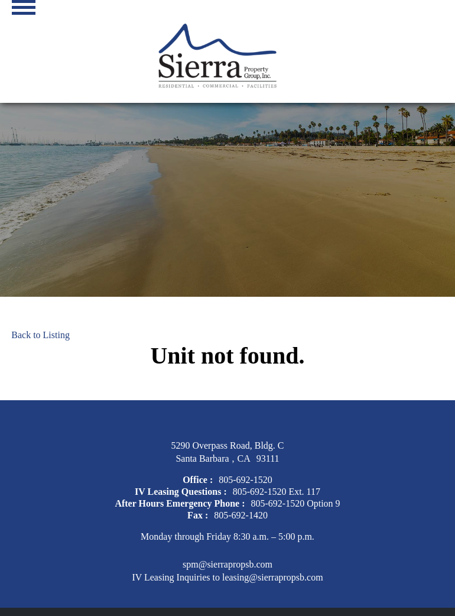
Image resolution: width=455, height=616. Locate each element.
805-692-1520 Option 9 (295, 503)
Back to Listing (40, 335)
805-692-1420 (241, 515)
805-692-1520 (245, 480)
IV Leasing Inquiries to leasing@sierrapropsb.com (227, 577)
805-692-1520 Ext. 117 (276, 492)
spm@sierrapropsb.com (227, 564)
